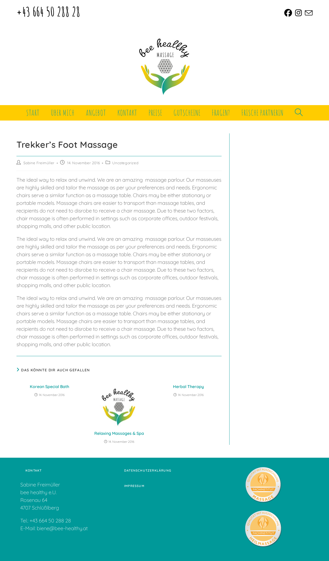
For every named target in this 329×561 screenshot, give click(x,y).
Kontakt (33, 470)
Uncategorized (125, 163)
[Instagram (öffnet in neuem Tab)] (298, 13)
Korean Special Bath (49, 386)
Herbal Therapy (188, 386)
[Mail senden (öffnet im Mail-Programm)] (308, 13)
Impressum (134, 486)
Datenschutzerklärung (147, 470)
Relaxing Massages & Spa (119, 433)
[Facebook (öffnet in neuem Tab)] (288, 13)
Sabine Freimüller (38, 163)
